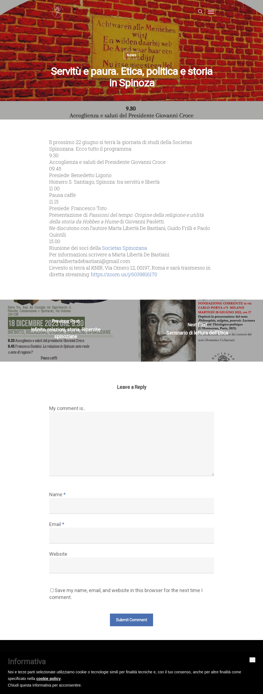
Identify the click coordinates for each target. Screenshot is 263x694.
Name (57, 494)
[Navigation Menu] (211, 11)
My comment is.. (67, 408)
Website (58, 554)
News (131, 55)
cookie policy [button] (48, 678)
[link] (124, 248)
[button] (252, 659)
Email (56, 524)
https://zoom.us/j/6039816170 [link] (124, 274)
